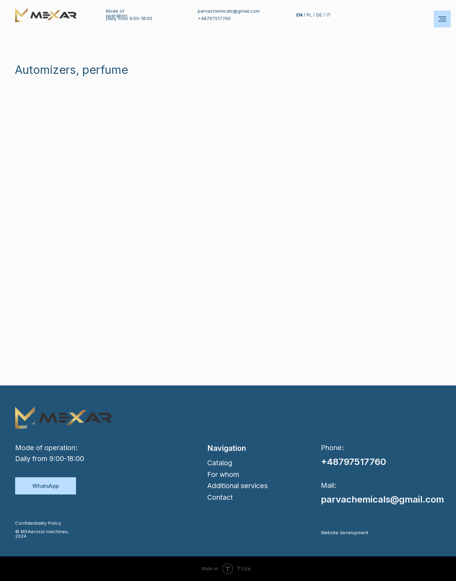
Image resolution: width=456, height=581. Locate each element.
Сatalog (219, 463)
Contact (220, 497)
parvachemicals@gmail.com (229, 11)
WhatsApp (45, 486)
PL (309, 15)
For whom (223, 474)
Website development (344, 532)
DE (319, 15)
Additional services (237, 485)
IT (329, 15)
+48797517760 (214, 18)
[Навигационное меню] (442, 19)
